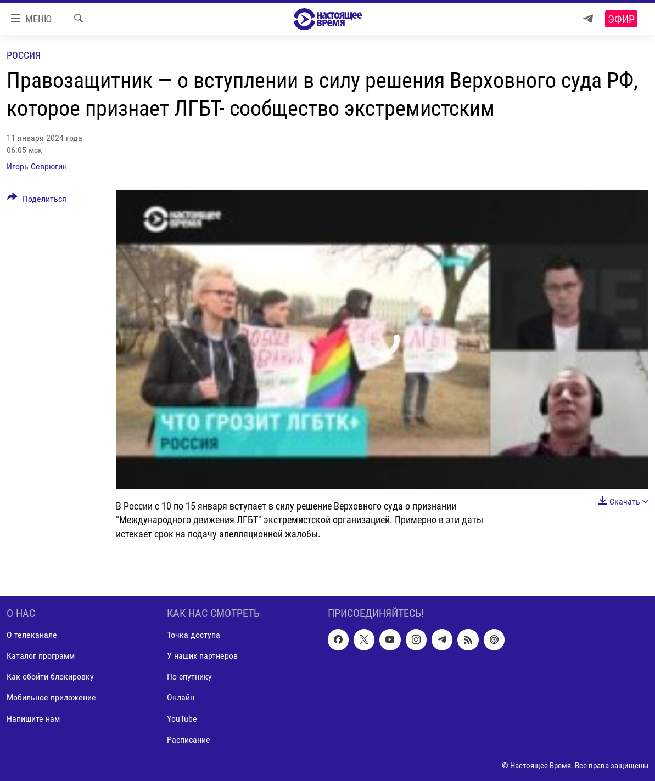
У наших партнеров (202, 655)
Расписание (188, 739)
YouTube (182, 718)
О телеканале (32, 635)
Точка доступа (193, 635)
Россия (24, 55)
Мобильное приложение (51, 697)
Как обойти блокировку (50, 676)
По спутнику (189, 676)
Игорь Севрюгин (37, 166)
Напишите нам (33, 718)
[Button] (36, 201)
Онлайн (180, 697)
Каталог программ (41, 655)
